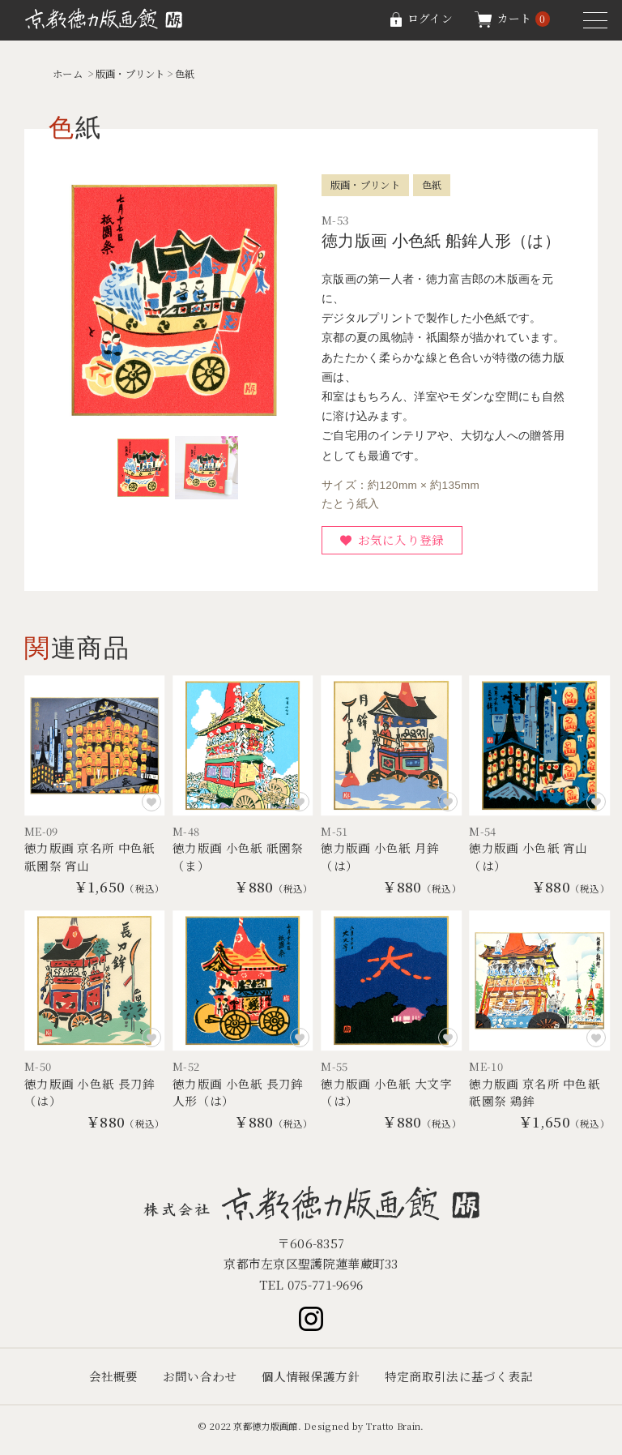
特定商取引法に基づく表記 (459, 1383)
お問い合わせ (200, 1383)
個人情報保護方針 (311, 1383)
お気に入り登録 (402, 541)
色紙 (193, 73)
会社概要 (113, 1383)
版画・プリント (135, 73)
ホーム (69, 73)
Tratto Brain (393, 1433)
